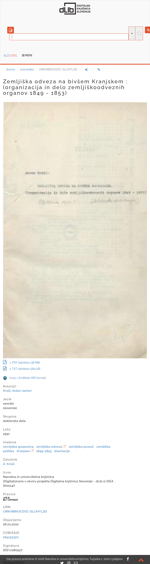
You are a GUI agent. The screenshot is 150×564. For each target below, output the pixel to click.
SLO (6, 55)
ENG (14, 55)
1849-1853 (44, 451)
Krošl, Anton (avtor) (17, 391)
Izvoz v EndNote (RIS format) (24, 377)
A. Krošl (8, 464)
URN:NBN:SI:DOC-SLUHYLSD (25, 511)
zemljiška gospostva (18, 447)
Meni (27, 55)
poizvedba (27, 69)
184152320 (11, 537)
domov (10, 69)
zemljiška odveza (49, 447)
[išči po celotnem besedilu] (139, 33)
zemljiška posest (81, 447)
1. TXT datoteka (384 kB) (21, 368)
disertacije (62, 451)
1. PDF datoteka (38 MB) (21, 362)
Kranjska (23, 451)
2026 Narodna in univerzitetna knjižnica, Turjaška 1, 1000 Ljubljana (80, 559)
